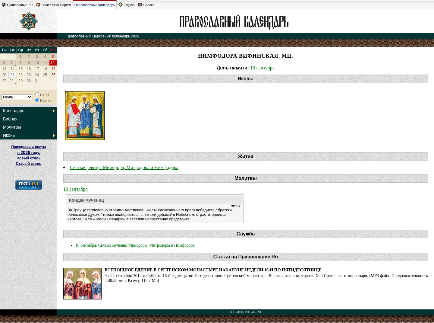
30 (29, 81)
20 (4, 75)
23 (29, 75)
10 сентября (262, 67)
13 (4, 69)
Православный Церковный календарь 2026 (102, 36)
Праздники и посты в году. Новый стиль (28, 152)
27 (4, 81)
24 (37, 75)
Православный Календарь (94, 5)
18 (45, 69)
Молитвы (12, 127)
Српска (146, 4)
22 (21, 75)
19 (53, 69)
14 (12, 69)
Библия (10, 119)
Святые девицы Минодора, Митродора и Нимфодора (124, 167)
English (126, 4)
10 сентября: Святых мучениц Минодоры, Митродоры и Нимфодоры (135, 245)
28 (12, 81)
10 (37, 63)
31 (37, 81)
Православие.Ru (17, 4)
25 (45, 75)
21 (12, 75)
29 (21, 81)
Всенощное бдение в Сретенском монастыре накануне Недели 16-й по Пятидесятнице (213, 270)
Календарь (13, 110)
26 (53, 75)
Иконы (9, 135)
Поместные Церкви (53, 4)
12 (52, 63)
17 (37, 69)
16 (29, 69)
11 (45, 63)
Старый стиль (28, 164)
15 (21, 69)
